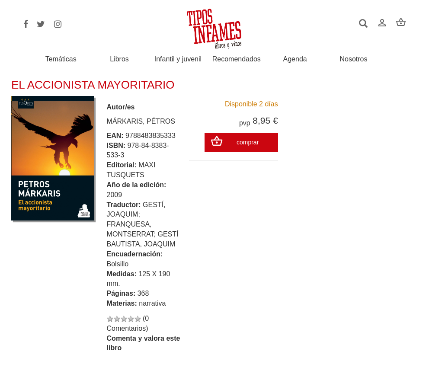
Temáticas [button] (61, 59)
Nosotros (353, 59)
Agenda (295, 59)
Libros (119, 59)
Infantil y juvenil (178, 59)
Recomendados (236, 59)
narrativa (152, 303)
